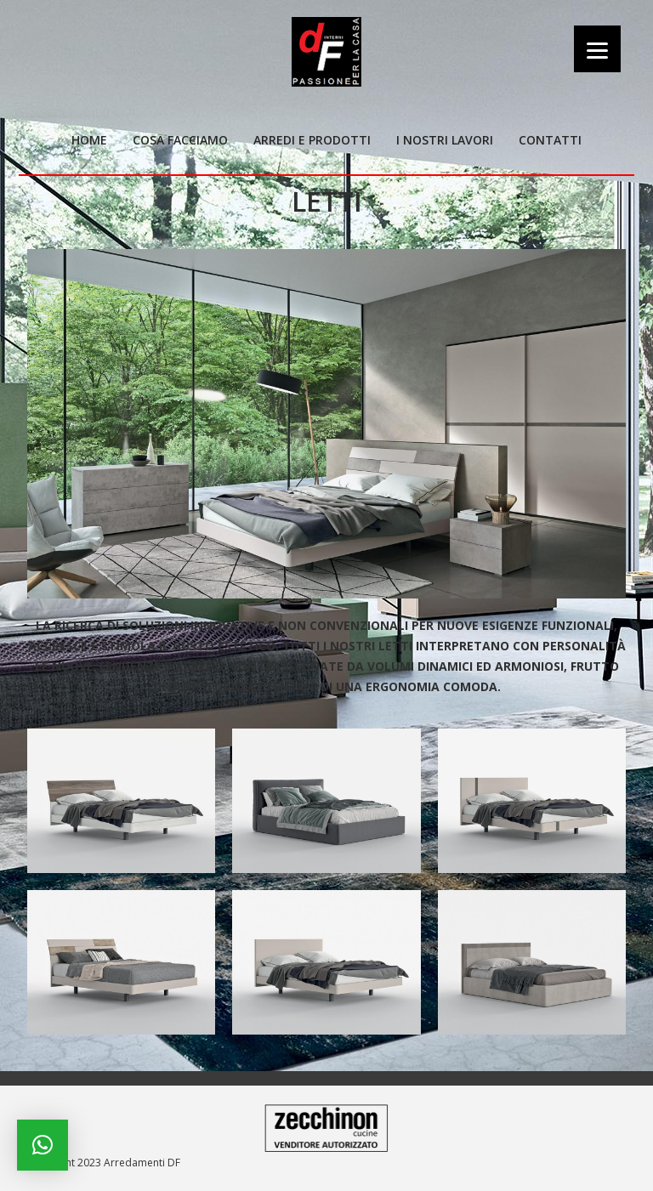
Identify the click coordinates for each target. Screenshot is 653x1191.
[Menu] (597, 49)
